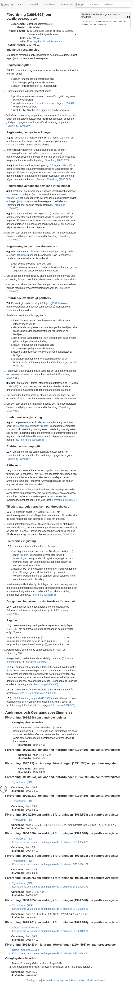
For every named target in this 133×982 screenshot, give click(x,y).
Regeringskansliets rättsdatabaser (45, 41)
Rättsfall (34, 4)
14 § (34, 512)
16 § (8, 698)
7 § (8, 303)
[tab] (105, 16)
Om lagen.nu (34, 980)
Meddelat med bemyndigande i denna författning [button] (100, 15)
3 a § (9, 165)
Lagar (21, 4)
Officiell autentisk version (25, 927)
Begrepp (94, 4)
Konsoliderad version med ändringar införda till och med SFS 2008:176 (50, 886)
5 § (49, 137)
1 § (8, 55)
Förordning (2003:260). (18, 125)
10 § (8, 451)
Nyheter (108, 4)
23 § (22, 194)
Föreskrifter (67, 4)
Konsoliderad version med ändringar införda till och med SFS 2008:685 (50, 908)
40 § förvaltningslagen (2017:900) (32, 698)
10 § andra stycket (23, 426)
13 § (8, 546)
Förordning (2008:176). (57, 160)
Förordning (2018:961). (63, 705)
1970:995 (38, 194)
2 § (8, 70)
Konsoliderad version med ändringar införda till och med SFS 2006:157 (50, 864)
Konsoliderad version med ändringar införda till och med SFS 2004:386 (50, 842)
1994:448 (19, 58)
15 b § (9, 689)
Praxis (81, 4)
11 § (38, 110)
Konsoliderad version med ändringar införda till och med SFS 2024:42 (49, 953)
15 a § (9, 667)
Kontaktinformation (75, 980)
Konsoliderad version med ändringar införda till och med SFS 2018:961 (50, 931)
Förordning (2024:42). (36, 661)
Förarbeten (49, 4)
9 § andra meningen (45, 103)
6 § (8, 201)
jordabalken (12, 198)
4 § (8, 191)
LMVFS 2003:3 (88, 21)
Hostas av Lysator (96, 980)
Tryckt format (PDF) (22, 782)
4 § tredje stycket (67, 115)
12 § (8, 512)
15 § (8, 625)
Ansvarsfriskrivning (52, 980)
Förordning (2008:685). (59, 179)
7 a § (58, 649)
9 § (8, 422)
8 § (41, 303)
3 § (8, 137)
